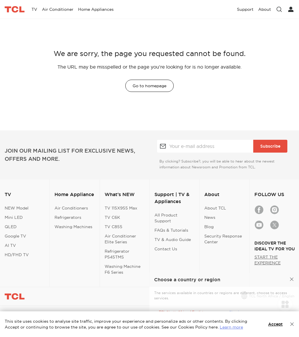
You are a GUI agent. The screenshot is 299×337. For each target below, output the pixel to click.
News (209, 217)
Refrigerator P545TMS (117, 254)
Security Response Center (223, 239)
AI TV (10, 245)
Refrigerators (67, 217)
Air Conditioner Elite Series (120, 239)
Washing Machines (73, 226)
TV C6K (112, 217)
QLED (11, 226)
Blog (209, 226)
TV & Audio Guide (172, 239)
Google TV (15, 236)
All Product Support (165, 217)
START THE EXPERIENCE (267, 260)
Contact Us (165, 249)
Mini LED (14, 217)
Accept (275, 324)
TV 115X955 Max (121, 208)
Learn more (231, 327)
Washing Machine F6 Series (122, 269)
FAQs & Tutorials (171, 230)
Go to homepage (149, 85)
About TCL (215, 208)
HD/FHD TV (17, 254)
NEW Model (17, 208)
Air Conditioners (71, 208)
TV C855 (113, 226)
